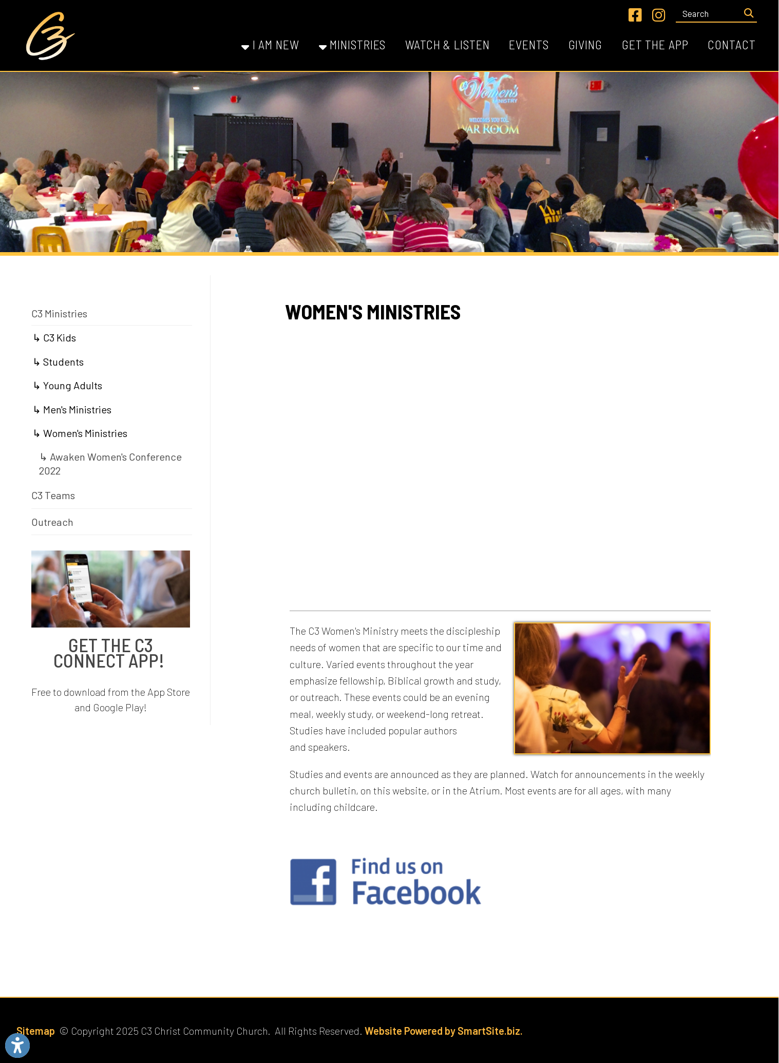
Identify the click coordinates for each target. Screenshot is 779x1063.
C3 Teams (53, 495)
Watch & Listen (447, 44)
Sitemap (35, 1030)
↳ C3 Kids (54, 337)
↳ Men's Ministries (71, 409)
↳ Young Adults (67, 385)
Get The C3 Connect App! (110, 652)
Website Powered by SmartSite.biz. (444, 1030)
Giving (585, 44)
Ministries (352, 44)
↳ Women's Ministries (79, 433)
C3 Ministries (59, 313)
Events (528, 44)
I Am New (270, 44)
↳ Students (58, 361)
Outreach (52, 522)
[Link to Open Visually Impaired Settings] (17, 1045)
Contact (731, 44)
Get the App (655, 44)
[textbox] (708, 13)
